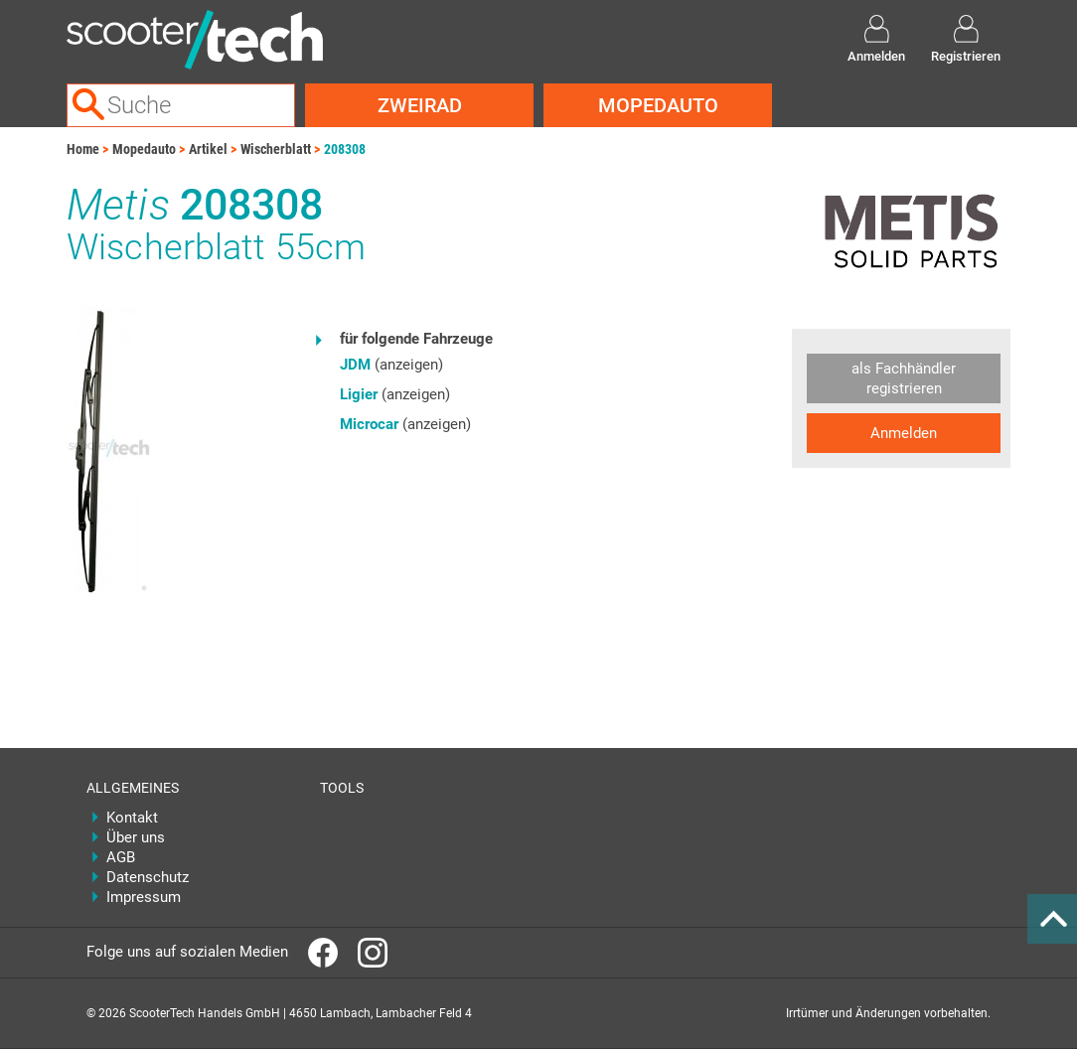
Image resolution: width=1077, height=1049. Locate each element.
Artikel (208, 149)
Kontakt (132, 817)
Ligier (359, 394)
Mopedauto (658, 105)
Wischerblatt (275, 149)
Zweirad (420, 105)
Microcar (369, 424)
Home (83, 149)
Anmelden (903, 433)
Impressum (143, 897)
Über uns (135, 837)
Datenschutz (147, 877)
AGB (120, 857)
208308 (345, 149)
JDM (355, 365)
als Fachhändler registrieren (903, 378)
